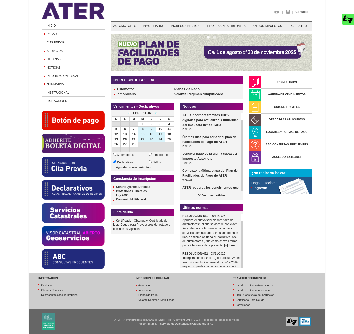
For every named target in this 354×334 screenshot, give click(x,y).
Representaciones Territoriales (58, 294)
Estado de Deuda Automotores (254, 285)
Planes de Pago (148, 294)
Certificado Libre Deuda (249, 299)
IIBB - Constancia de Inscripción (254, 294)
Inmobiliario (145, 290)
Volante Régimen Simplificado (156, 299)
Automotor (144, 285)
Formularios (242, 304)
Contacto (301, 12)
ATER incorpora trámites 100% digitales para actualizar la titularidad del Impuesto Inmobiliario (210, 120)
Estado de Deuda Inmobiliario (253, 290)
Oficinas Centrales (51, 290)
